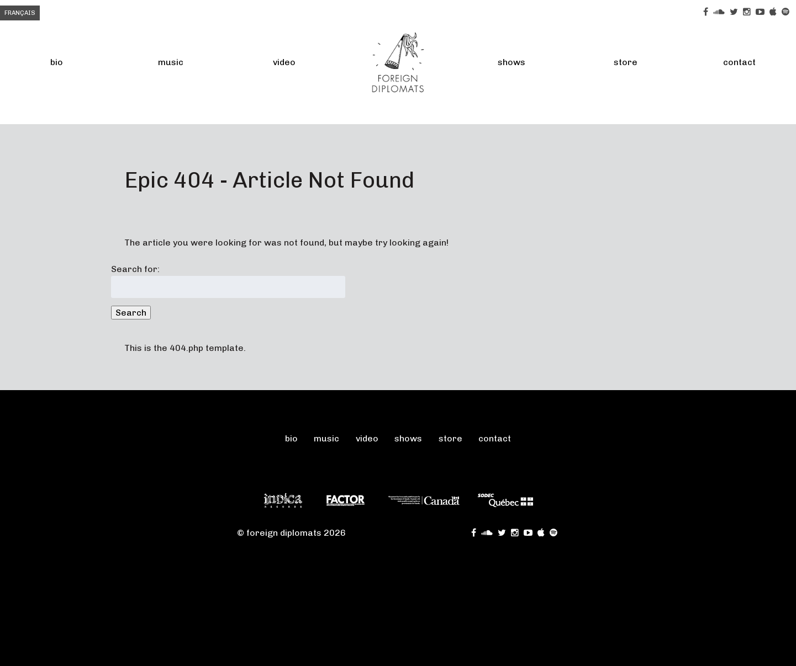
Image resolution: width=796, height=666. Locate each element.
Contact (494, 438)
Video (284, 62)
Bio (56, 62)
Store (625, 62)
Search (130, 312)
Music (170, 62)
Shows (511, 62)
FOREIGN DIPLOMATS (398, 62)
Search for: (135, 269)
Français (19, 13)
